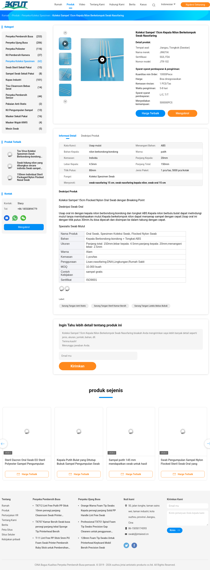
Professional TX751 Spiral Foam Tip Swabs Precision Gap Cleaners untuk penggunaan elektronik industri (98, 527)
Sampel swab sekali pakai (24, 73)
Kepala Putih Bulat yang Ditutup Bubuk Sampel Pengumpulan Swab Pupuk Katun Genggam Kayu (78, 463)
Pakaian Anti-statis (24, 104)
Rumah (5, 505)
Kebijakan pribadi (11, 539)
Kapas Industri (24, 80)
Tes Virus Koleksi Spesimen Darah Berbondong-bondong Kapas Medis (28, 154)
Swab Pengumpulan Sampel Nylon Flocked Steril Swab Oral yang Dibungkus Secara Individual (182, 463)
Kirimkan (78, 366)
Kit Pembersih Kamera (24, 55)
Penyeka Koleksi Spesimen (24, 61)
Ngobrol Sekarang (195, 4)
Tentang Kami (9, 520)
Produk (5, 510)
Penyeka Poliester (24, 49)
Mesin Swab (24, 128)
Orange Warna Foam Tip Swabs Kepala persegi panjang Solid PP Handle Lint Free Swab (98, 510)
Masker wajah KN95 (24, 122)
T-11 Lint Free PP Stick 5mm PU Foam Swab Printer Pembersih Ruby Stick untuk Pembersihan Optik (52, 543)
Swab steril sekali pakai (24, 67)
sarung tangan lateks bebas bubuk (151, 306)
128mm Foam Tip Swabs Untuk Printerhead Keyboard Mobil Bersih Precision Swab (97, 543)
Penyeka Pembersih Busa (24, 36)
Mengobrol (24, 227)
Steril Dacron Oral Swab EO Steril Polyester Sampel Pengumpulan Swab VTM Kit (25, 463)
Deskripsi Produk (90, 135)
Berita (5, 525)
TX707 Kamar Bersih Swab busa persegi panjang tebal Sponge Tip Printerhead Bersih (52, 526)
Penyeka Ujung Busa (24, 42)
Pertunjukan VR (10, 515)
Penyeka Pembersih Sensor (24, 96)
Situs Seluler (8, 534)
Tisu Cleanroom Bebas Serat (24, 87)
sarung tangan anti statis (74, 306)
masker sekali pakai (24, 116)
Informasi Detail (67, 135)
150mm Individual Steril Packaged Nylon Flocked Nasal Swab (30, 177)
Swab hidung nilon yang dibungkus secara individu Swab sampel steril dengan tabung (30, 165)
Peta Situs (7, 529)
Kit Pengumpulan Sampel (24, 110)
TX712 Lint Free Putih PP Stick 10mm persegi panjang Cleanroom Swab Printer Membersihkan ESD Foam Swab (52, 511)
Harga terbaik (150, 113)
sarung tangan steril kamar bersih (110, 306)
